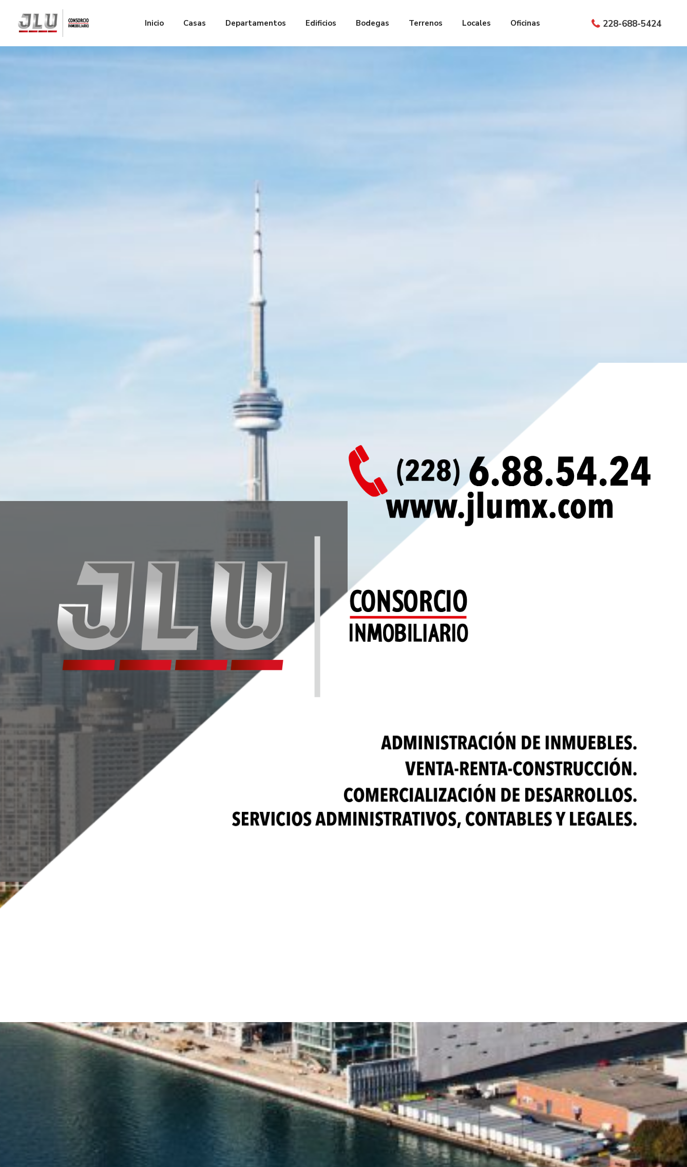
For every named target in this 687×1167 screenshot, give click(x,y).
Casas (194, 23)
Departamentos (255, 23)
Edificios (321, 23)
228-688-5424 (632, 24)
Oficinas (525, 23)
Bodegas (372, 23)
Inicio (154, 23)
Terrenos (426, 23)
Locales (476, 23)
